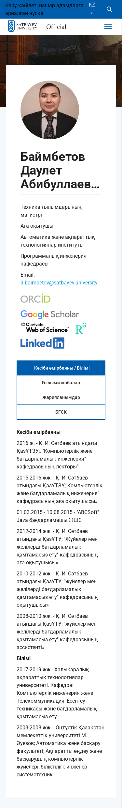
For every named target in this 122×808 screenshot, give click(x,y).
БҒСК (61, 412)
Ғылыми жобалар (61, 382)
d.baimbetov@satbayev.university (59, 283)
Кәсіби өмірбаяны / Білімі (62, 368)
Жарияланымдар (61, 397)
